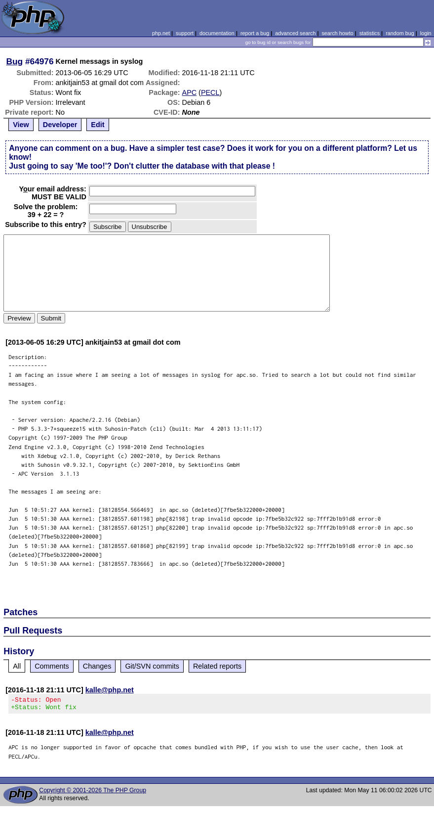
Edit (97, 125)
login (426, 33)
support (185, 33)
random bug (400, 33)
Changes (97, 666)
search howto (337, 33)
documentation (217, 33)
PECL (210, 92)
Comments (52, 666)
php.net (161, 33)
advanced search (295, 33)
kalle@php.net (109, 690)
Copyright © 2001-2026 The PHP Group (92, 793)
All (17, 666)
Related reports (217, 666)
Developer (60, 125)
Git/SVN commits (152, 666)
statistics (369, 33)
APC (189, 92)
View (21, 125)
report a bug (254, 33)
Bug (14, 61)
